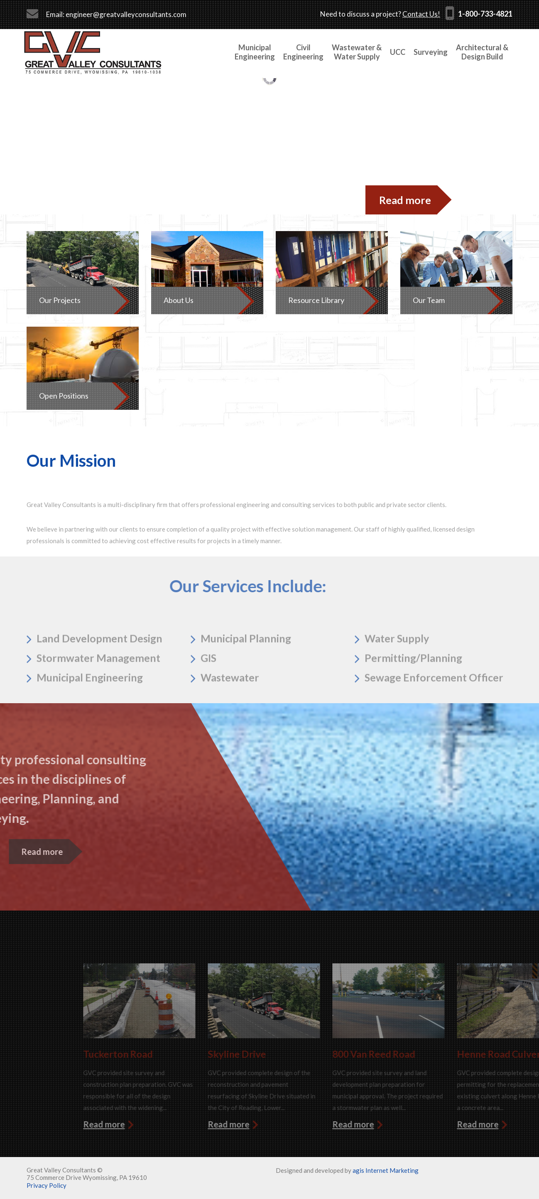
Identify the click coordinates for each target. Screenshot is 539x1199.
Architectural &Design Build (482, 52)
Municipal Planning (246, 663)
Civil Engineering (303, 52)
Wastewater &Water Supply (357, 52)
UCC (397, 52)
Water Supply (397, 663)
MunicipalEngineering (255, 52)
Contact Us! (421, 14)
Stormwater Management (98, 683)
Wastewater (230, 702)
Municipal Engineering (90, 702)
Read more (405, 200)
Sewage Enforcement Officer (434, 702)
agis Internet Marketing (386, 1170)
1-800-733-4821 (485, 13)
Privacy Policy (46, 1185)
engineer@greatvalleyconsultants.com (126, 14)
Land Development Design (99, 663)
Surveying (431, 52)
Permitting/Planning (413, 683)
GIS (208, 683)
